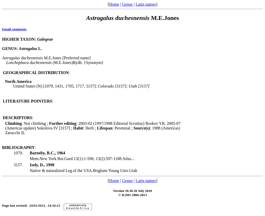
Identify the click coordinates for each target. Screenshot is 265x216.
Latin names (146, 4)
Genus (127, 4)
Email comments (14, 29)
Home (114, 4)
